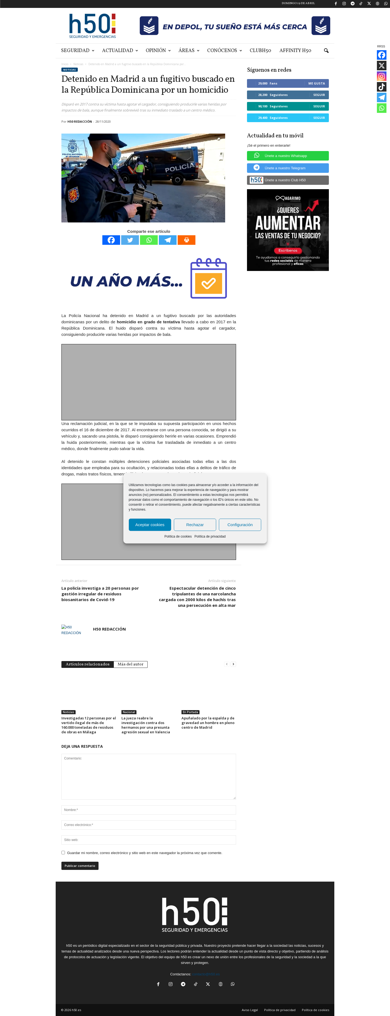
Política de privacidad (209, 536)
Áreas (189, 51)
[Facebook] (111, 240)
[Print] (186, 240)
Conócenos (224, 51)
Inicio (64, 64)
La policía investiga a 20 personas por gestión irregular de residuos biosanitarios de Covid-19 (100, 593)
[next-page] (233, 664)
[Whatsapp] (149, 240)
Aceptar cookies (150, 524)
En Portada (190, 712)
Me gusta (316, 83)
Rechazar (195, 524)
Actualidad (120, 51)
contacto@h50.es (206, 974)
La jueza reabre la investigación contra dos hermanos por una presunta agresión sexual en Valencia (145, 725)
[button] (326, 51)
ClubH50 (260, 50)
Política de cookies (178, 536)
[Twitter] (130, 240)
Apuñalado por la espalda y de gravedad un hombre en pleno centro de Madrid (207, 723)
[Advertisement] (149, 382)
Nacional (129, 712)
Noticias (78, 64)
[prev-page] (227, 664)
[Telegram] (168, 240)
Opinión (158, 51)
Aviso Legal (250, 1010)
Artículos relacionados (87, 664)
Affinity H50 (295, 50)
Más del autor (131, 664)
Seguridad (77, 51)
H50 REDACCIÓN (79, 121)
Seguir (319, 95)
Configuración (240, 524)
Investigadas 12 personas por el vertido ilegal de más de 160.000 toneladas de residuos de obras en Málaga (88, 725)
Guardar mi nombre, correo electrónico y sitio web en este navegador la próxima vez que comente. (144, 853)
